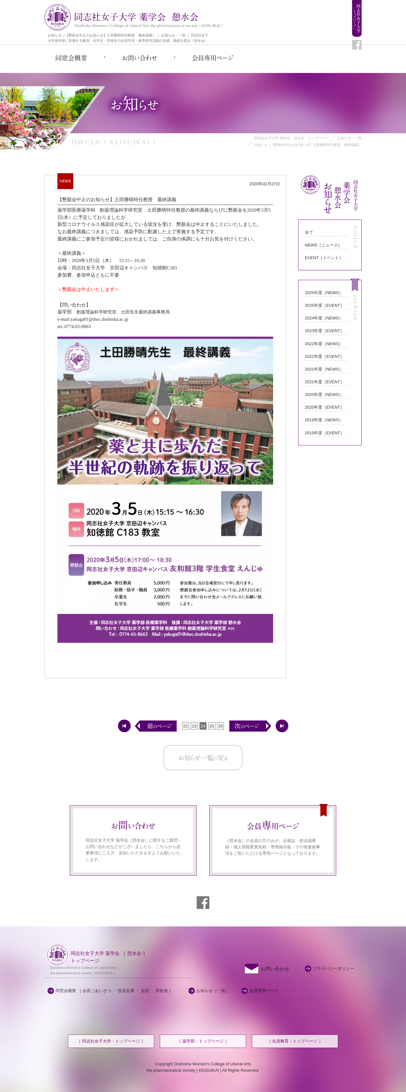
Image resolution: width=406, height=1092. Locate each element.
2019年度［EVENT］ (324, 433)
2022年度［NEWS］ (324, 343)
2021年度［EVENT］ (324, 381)
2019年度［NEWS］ (324, 420)
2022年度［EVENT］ (324, 356)
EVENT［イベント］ (324, 257)
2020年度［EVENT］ (324, 407)
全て (309, 232)
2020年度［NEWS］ (324, 394)
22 (185, 726)
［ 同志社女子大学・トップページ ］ (111, 1041)
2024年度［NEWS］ (324, 318)
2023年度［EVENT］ (324, 330)
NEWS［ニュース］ (323, 245)
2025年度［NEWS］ (324, 292)
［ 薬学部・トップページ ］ (203, 1041)
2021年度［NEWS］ (324, 369)
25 (211, 726)
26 (220, 726)
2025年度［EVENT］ (324, 305)
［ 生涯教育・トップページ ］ (295, 1041)
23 (194, 726)
